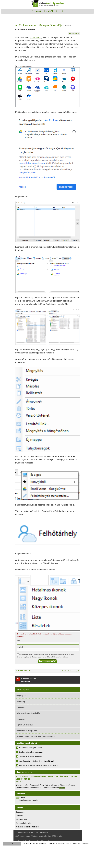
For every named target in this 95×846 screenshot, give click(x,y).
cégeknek (21, 719)
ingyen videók (36, 841)
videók (49, 11)
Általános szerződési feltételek (27, 827)
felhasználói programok (27, 731)
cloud (39, 29)
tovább (62, 788)
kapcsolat (52, 841)
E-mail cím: (20, 647)
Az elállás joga (21, 819)
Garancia (19, 816)
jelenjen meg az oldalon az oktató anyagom (36, 736)
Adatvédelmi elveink (24, 823)
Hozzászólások (74, 33)
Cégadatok (20, 812)
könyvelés (21, 707)
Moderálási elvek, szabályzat (69, 671)
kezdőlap (18, 841)
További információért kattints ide (77, 844)
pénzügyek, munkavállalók (28, 713)
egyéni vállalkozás (25, 725)
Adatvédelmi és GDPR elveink (50, 836)
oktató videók (26, 841)
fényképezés (22, 696)
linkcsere (45, 841)
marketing (21, 701)
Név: (18, 641)
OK (12, 844)
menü (37, 11)
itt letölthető (35, 37)
